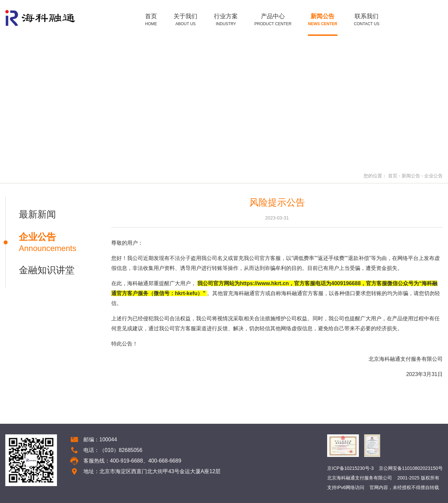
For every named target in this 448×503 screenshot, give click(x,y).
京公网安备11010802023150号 (411, 468)
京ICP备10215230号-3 (350, 468)
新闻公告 (411, 175)
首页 (392, 175)
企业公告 (433, 175)
